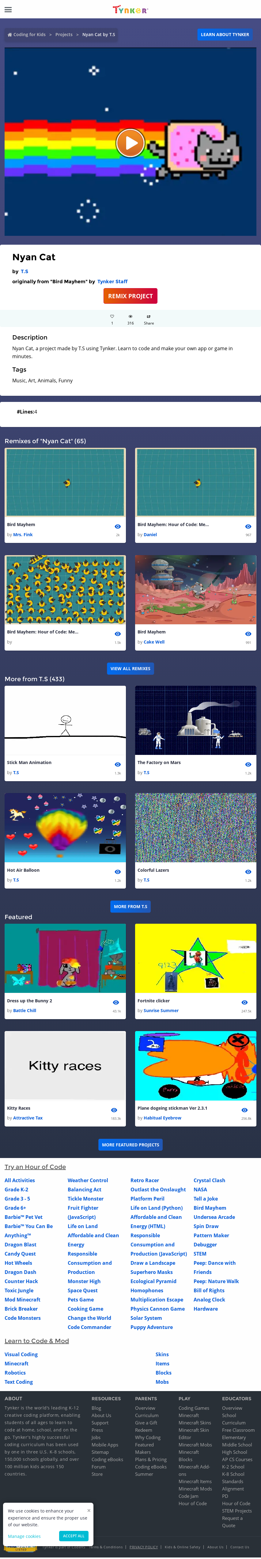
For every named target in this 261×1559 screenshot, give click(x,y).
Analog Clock (209, 1301)
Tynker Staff (112, 281)
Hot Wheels (18, 1264)
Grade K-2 (16, 1191)
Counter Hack (21, 1283)
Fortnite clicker (154, 1002)
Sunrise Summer (161, 1012)
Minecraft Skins (195, 1424)
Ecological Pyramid (153, 1283)
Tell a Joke (206, 1200)
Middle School (237, 1446)
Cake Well (154, 642)
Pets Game (81, 1301)
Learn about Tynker (225, 34)
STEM (200, 1255)
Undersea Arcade (214, 1219)
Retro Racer (144, 1182)
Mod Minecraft (22, 1301)
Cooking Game (85, 1310)
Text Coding (19, 1383)
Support (100, 1424)
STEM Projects (237, 1512)
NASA (200, 1191)
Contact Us (239, 1548)
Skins (162, 1356)
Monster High (84, 1283)
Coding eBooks (107, 1461)
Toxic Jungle (19, 1292)
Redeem (143, 1431)
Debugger (205, 1246)
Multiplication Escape (156, 1301)
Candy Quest (20, 1255)
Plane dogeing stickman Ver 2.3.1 (172, 1109)
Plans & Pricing (151, 1461)
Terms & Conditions (106, 1548)
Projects (64, 34)
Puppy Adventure (151, 1329)
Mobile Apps (105, 1446)
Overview (145, 1409)
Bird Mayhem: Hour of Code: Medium (174, 525)
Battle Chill (24, 1012)
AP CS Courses (237, 1461)
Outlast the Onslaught (158, 1191)
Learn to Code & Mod (37, 1342)
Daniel (150, 535)
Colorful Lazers (153, 871)
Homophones (146, 1292)
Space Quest (83, 1292)
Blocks (164, 1374)
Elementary (234, 1439)
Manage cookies (24, 1536)
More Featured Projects (130, 1146)
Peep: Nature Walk (216, 1283)
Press (97, 1431)
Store (97, 1475)
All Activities (20, 1182)
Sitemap (100, 1453)
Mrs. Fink (23, 535)
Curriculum (147, 1417)
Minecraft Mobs (195, 1446)
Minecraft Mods (195, 1490)
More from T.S (130, 908)
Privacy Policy (144, 1548)
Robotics (15, 1374)
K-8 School (233, 1475)
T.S (24, 271)
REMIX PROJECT (130, 296)
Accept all (74, 1536)
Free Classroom (238, 1431)
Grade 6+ (15, 1209)
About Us (101, 1417)
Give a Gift (146, 1424)
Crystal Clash (209, 1182)
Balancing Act (84, 1191)
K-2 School (233, 1468)
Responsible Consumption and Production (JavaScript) (158, 1246)
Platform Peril (147, 1200)
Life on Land (83, 1228)
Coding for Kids (29, 34)
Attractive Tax (28, 1120)
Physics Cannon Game (157, 1310)
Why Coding (148, 1439)
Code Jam (189, 1497)
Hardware (206, 1310)
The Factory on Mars (159, 763)
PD (225, 1497)
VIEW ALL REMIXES (130, 669)
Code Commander (89, 1329)
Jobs (96, 1439)
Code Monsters (23, 1319)
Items (162, 1365)
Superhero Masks (151, 1274)
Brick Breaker (21, 1310)
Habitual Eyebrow (162, 1120)
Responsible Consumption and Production (90, 1264)
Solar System (146, 1319)
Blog (96, 1409)
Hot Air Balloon (23, 871)
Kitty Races (18, 1109)
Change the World (89, 1319)
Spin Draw (206, 1228)
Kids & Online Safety (182, 1548)
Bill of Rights (209, 1292)
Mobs (162, 1383)
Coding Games (194, 1409)
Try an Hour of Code (35, 1168)
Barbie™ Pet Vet (24, 1219)
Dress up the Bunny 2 (29, 1002)
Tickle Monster (86, 1200)
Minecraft (16, 1365)
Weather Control (88, 1182)
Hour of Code (193, 1505)
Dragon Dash (20, 1274)
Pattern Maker (211, 1237)
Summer (144, 1475)
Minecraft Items (195, 1483)
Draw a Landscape (152, 1264)
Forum (99, 1468)
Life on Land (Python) (156, 1209)
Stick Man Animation (29, 763)
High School (234, 1453)
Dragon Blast (20, 1246)
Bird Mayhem (21, 525)
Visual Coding (21, 1356)
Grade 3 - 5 (17, 1200)
